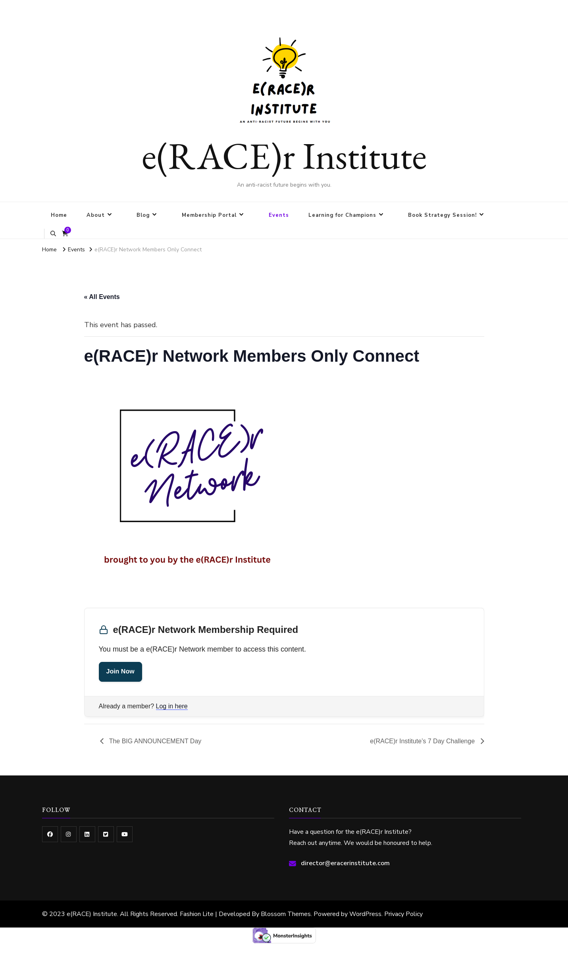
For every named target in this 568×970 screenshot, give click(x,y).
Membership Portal (209, 215)
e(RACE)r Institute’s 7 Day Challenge (423, 741)
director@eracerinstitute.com (345, 863)
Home (59, 215)
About (96, 215)
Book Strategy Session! (442, 215)
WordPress (365, 914)
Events (279, 215)
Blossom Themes (286, 914)
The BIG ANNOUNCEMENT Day (155, 741)
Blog (143, 215)
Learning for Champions (342, 215)
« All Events (102, 296)
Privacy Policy (403, 914)
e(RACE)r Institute (284, 155)
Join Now (120, 671)
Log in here (172, 706)
